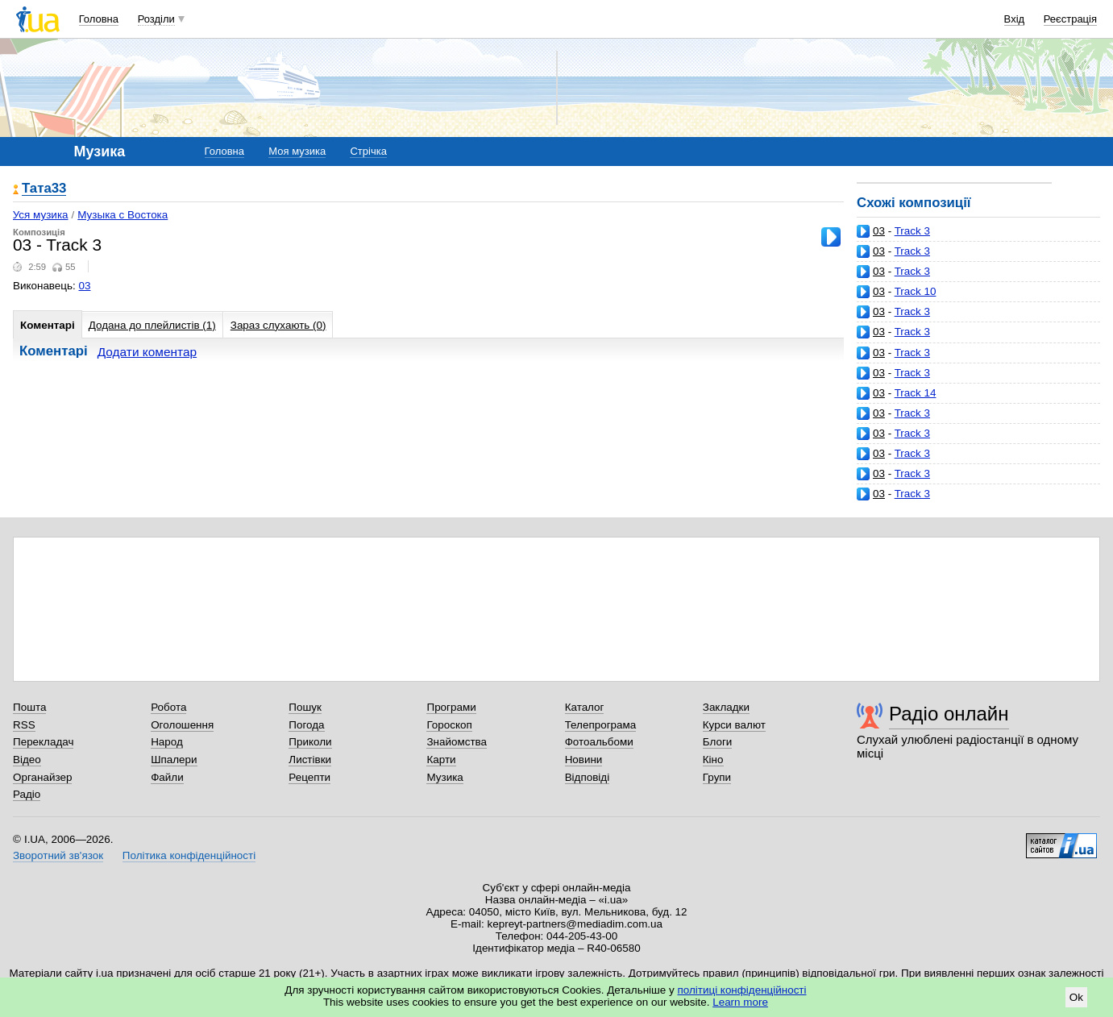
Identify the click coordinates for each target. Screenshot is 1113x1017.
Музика (444, 777)
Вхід (1014, 19)
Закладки (726, 707)
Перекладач (43, 742)
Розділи (156, 19)
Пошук (305, 707)
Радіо (26, 794)
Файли (167, 777)
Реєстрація (1070, 19)
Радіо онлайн (949, 713)
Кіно (713, 759)
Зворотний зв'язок (58, 855)
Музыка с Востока (122, 215)
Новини (584, 759)
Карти (440, 759)
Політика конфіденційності (189, 855)
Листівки (310, 759)
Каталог (584, 707)
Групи (717, 777)
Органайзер (42, 777)
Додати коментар (147, 352)
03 (879, 231)
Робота (168, 707)
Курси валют (734, 725)
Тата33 (44, 189)
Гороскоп (448, 725)
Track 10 (915, 291)
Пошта (29, 707)
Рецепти (309, 777)
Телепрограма (601, 725)
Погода (306, 725)
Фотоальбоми (599, 742)
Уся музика (41, 215)
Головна (98, 19)
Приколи (310, 742)
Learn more (740, 1002)
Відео (27, 759)
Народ (167, 742)
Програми (451, 707)
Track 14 (915, 393)
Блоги (718, 742)
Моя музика (297, 151)
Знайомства (456, 742)
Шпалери (174, 759)
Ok (1076, 997)
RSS (24, 725)
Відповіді (587, 777)
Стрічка (368, 151)
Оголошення (182, 725)
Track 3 (912, 231)
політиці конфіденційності (742, 990)
